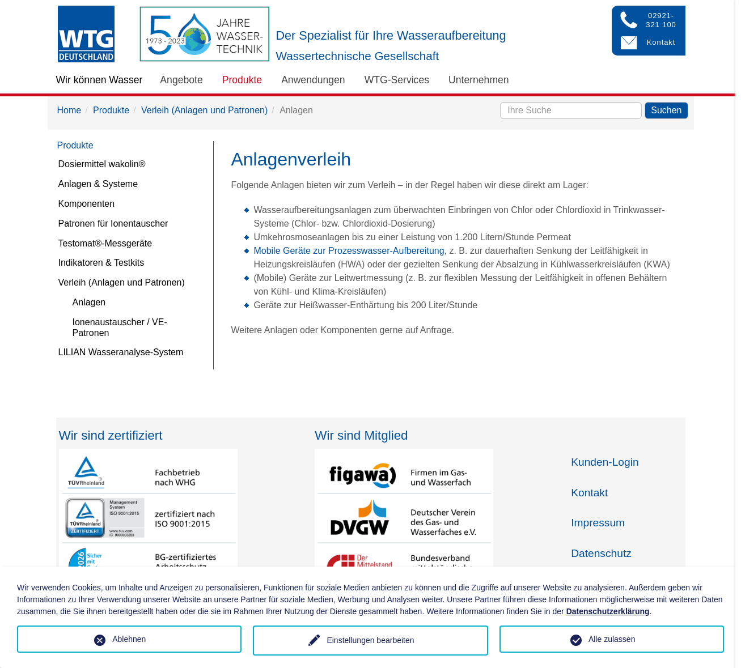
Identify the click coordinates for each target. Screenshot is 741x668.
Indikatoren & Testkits (101, 262)
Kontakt (589, 493)
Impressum (598, 523)
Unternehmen (478, 80)
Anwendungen (313, 80)
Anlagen (89, 302)
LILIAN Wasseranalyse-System (121, 352)
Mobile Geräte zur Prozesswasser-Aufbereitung (348, 251)
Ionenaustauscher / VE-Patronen (120, 327)
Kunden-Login (605, 462)
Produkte (242, 80)
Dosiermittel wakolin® (102, 164)
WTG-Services (397, 80)
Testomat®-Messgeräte (105, 243)
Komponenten (86, 204)
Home (69, 110)
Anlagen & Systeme (98, 184)
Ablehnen (129, 639)
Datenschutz (601, 553)
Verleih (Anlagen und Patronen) (204, 110)
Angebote (181, 80)
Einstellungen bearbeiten (370, 640)
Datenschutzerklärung (608, 611)
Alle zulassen (612, 639)
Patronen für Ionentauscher (113, 223)
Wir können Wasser (99, 80)
